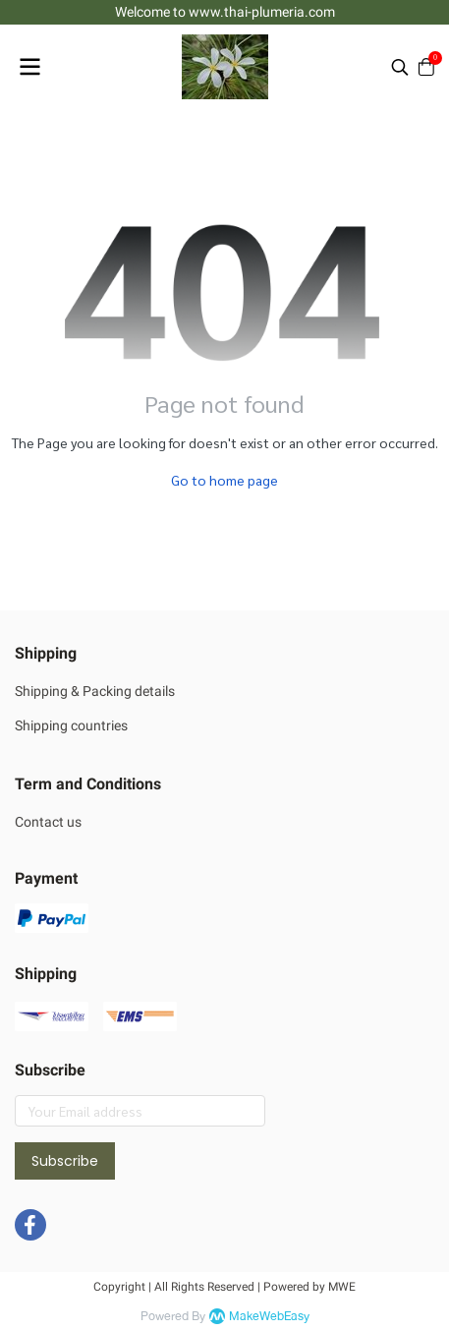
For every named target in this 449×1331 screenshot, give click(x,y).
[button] (400, 67)
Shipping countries (71, 725)
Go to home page (224, 480)
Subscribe (64, 1161)
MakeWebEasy (269, 1316)
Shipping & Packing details (95, 691)
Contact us (48, 822)
